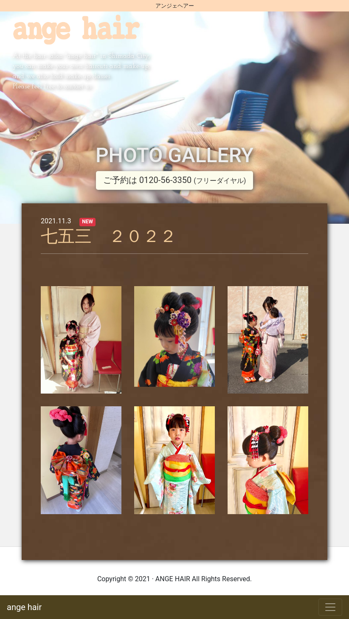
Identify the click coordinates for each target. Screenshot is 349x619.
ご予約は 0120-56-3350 (174, 180)
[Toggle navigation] (330, 607)
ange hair (24, 607)
